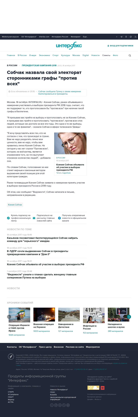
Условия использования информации (101, 394)
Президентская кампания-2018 (39, 65)
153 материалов (90, 333)
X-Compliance (13, 394)
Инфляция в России (89, 327)
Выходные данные (94, 397)
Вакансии (59, 347)
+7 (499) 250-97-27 (100, 369)
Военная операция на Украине (43, 326)
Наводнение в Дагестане (65, 326)
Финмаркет (75, 37)
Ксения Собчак (15, 205)
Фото (115, 55)
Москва (76, 55)
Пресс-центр (45, 347)
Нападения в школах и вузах (116, 326)
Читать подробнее (70, 168)
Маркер (11, 400)
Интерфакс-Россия (60, 37)
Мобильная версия (10, 37)
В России (22, 55)
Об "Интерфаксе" (29, 37)
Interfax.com (44, 37)
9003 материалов (41, 331)
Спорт (55, 55)
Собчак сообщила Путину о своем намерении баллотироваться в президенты (59, 92)
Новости (95, 55)
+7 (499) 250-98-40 (81, 369)
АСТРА (10, 402)
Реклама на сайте (75, 347)
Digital (86, 55)
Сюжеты (106, 55)
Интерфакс (69, 46)
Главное (11, 55)
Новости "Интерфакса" (59, 390)
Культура (65, 55)
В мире (32, 55)
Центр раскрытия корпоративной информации (63, 398)
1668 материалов (17, 335)
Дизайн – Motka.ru (94, 399)
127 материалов (65, 331)
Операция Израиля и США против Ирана (19, 328)
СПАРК (11, 392)
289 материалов (115, 331)
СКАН (52, 392)
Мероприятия (93, 347)
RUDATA (53, 395)
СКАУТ (10, 397)
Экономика (44, 55)
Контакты (12, 347)
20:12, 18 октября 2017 (66, 66)
